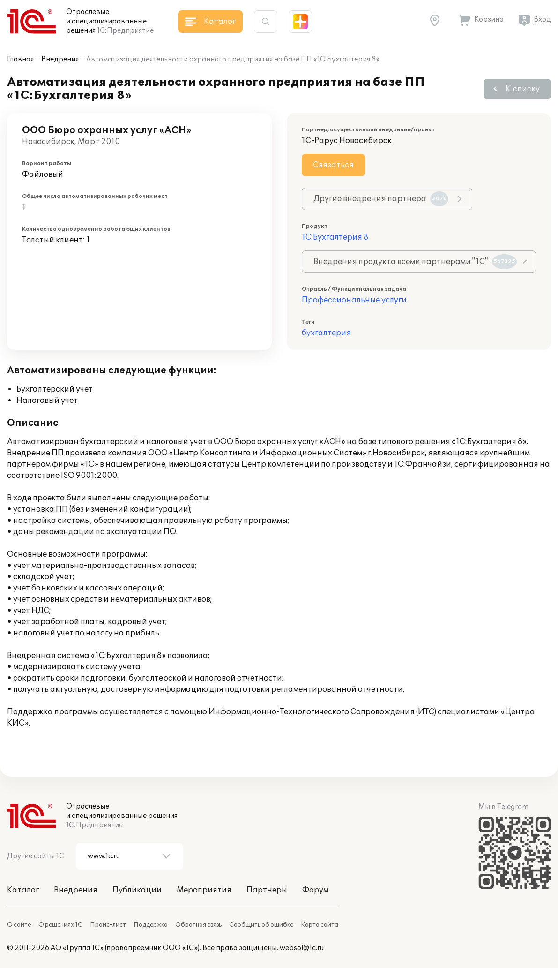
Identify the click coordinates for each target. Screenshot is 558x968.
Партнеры (266, 890)
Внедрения (60, 59)
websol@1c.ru (302, 948)
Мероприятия (204, 890)
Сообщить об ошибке (261, 925)
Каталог (23, 890)
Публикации (137, 890)
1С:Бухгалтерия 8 (335, 237)
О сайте (19, 925)
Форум (315, 890)
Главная (20, 59)
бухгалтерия (326, 333)
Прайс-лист (108, 925)
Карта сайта (319, 925)
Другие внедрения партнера (380, 198)
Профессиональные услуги (354, 300)
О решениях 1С (60, 925)
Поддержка (151, 925)
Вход (542, 19)
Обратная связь (198, 925)
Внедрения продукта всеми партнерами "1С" (415, 261)
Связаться (333, 165)
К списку (523, 89)
